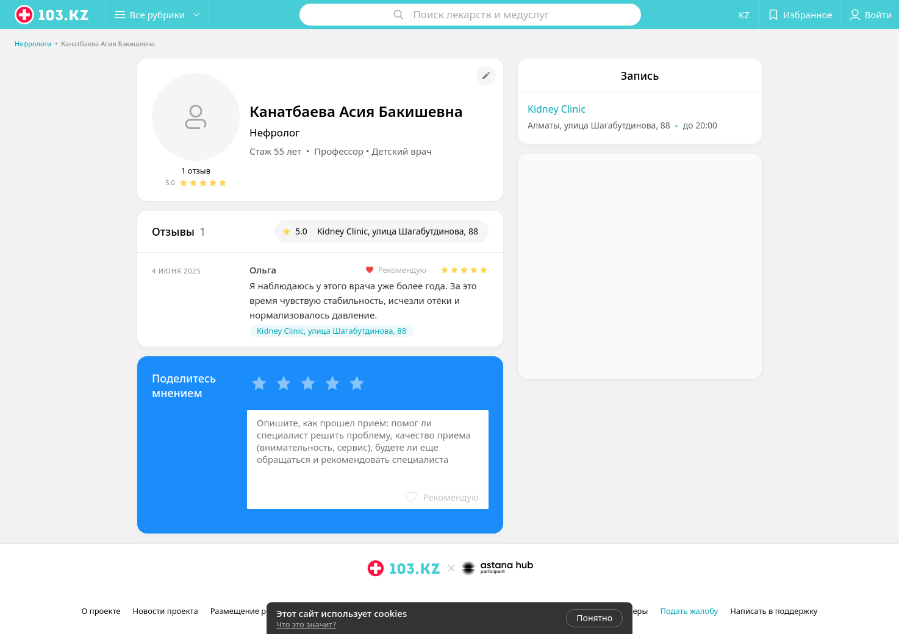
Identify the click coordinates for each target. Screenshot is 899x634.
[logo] (52, 14)
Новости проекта (165, 610)
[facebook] (392, 595)
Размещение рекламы (253, 610)
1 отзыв (195, 170)
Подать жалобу (689, 610)
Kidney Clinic (557, 109)
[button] (157, 15)
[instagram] (375, 595)
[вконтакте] (410, 595)
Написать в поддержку (773, 610)
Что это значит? (306, 624)
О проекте (101, 610)
